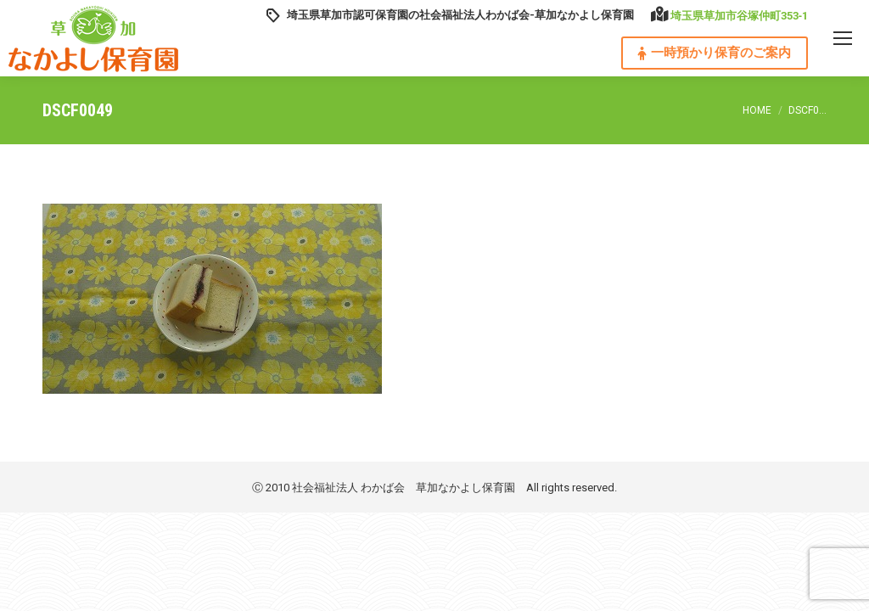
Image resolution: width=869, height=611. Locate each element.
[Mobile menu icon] (843, 38)
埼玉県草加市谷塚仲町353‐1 (739, 15)
